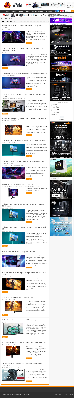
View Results (61, 119)
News (7, 11)
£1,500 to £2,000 (55, 109)
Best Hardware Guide (37, 11)
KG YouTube (49, 11)
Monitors (11, 29)
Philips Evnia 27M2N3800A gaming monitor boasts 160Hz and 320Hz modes (23, 205)
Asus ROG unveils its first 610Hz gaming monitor (18, 252)
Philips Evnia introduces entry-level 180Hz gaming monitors (22, 320)
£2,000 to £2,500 (55, 111)
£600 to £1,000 (55, 106)
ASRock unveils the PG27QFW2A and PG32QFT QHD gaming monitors (22, 26)
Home (3, 11)
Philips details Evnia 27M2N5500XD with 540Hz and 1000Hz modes (24, 73)
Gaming (21, 11)
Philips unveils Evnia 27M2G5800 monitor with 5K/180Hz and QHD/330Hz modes (22, 49)
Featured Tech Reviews (23, 186)
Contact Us (67, 394)
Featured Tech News (16, 98)
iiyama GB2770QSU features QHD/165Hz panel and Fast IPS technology (22, 364)
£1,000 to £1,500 (55, 107)
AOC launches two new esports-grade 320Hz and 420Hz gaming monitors (24, 95)
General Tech (22, 276)
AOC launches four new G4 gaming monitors (17, 297)
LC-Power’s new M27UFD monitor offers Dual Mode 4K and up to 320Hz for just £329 (24, 162)
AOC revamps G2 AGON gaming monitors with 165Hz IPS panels (24, 342)
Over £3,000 (54, 114)
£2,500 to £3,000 (55, 112)
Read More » (29, 43)
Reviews (14, 11)
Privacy (71, 394)
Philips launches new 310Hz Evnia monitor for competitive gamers (24, 140)
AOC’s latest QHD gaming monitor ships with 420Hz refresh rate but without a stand (24, 120)
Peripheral (34, 186)
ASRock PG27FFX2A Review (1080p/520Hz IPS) (17, 184)
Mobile (27, 11)
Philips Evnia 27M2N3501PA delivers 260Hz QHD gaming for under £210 (24, 228)
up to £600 (54, 104)
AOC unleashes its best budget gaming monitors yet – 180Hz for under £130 (24, 274)
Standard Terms (26, 394)
